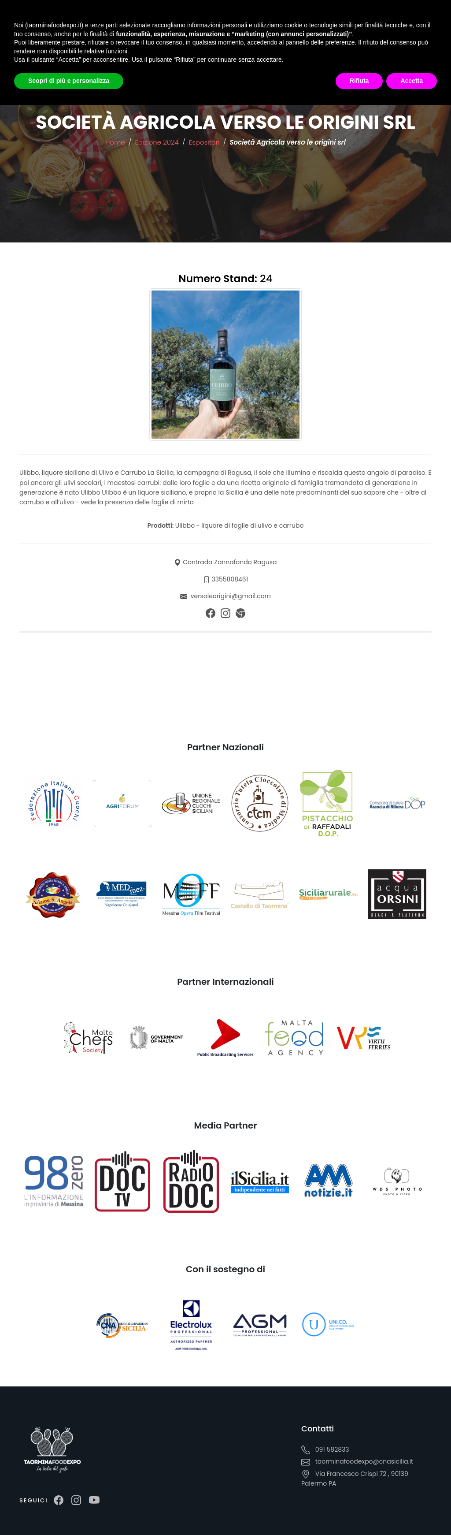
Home (115, 142)
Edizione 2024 (158, 142)
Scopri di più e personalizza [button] (68, 1510)
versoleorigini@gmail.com (231, 596)
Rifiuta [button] (359, 1510)
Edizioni (106, 28)
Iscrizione (256, 28)
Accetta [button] (411, 1510)
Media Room (146, 28)
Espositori (205, 142)
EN (157, 48)
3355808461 (230, 579)
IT (128, 49)
